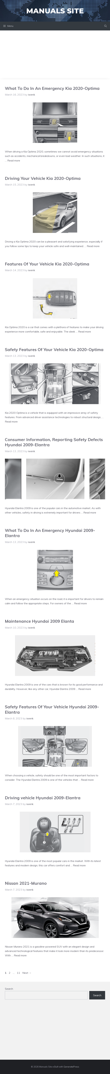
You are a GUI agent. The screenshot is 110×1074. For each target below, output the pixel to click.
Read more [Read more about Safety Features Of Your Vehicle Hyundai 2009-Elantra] (87, 779)
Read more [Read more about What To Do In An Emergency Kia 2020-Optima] (13, 160)
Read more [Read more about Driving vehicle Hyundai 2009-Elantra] (79, 865)
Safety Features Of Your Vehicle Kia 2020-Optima (54, 349)
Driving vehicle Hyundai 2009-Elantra (42, 797)
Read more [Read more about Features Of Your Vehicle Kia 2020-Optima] (84, 331)
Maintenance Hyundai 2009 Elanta (39, 621)
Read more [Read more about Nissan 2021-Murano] (20, 955)
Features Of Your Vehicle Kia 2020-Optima (47, 263)
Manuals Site (55, 10)
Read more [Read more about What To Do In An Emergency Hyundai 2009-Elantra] (80, 603)
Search (9, 988)
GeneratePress (71, 1066)
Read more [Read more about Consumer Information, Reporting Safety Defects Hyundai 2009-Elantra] (89, 512)
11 (19, 972)
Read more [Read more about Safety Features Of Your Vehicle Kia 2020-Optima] (11, 421)
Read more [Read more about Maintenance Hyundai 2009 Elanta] (84, 689)
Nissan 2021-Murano (26, 883)
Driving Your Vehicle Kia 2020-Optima (43, 178)
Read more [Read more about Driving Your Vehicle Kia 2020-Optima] (93, 246)
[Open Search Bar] (105, 26)
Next (26, 972)
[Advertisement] (55, 55)
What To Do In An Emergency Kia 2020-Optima (52, 88)
